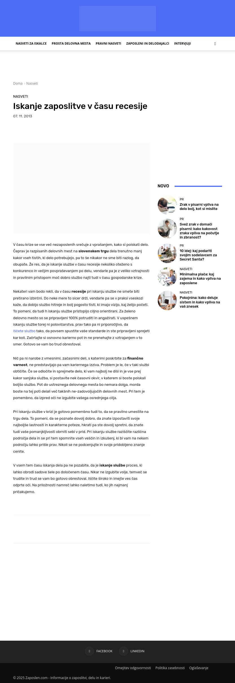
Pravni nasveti (108, 43)
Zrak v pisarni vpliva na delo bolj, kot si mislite (200, 206)
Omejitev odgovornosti (133, 668)
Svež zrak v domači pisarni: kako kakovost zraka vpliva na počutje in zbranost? (200, 230)
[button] (215, 43)
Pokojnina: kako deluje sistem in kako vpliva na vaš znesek (200, 300)
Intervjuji (182, 43)
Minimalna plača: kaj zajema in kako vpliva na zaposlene (200, 277)
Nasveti (32, 83)
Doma (18, 83)
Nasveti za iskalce (31, 43)
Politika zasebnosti (170, 668)
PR (182, 200)
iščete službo (24, 331)
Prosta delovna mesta (71, 43)
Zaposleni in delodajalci (147, 43)
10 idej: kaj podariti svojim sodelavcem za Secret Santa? (199, 253)
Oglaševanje (198, 668)
